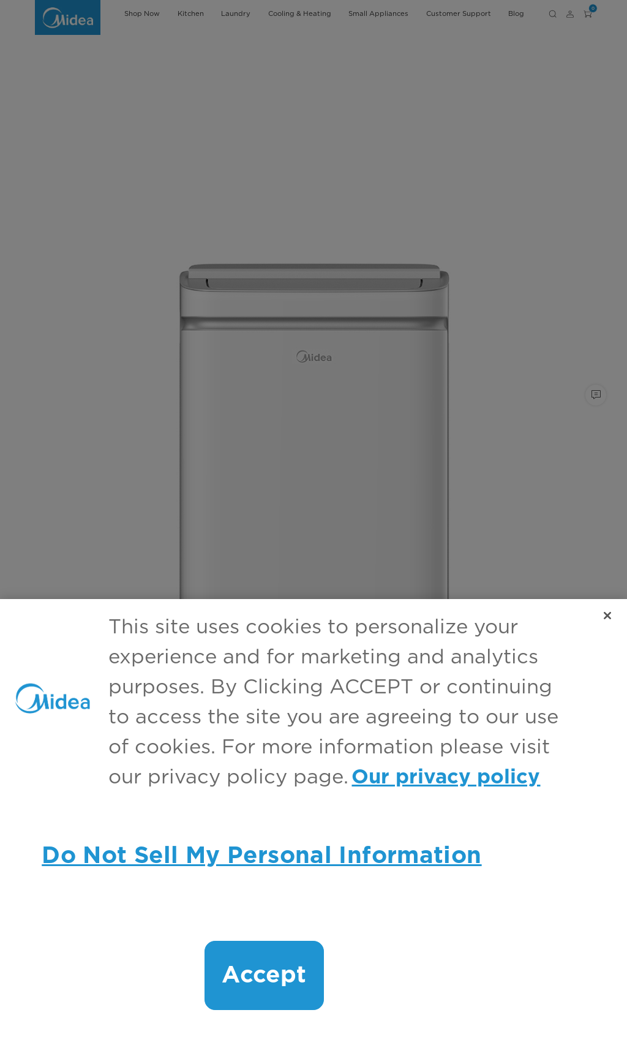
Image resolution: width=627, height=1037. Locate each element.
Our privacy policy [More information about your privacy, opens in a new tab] (445, 777)
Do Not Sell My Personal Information (261, 856)
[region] (313, 818)
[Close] (607, 615)
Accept (264, 975)
